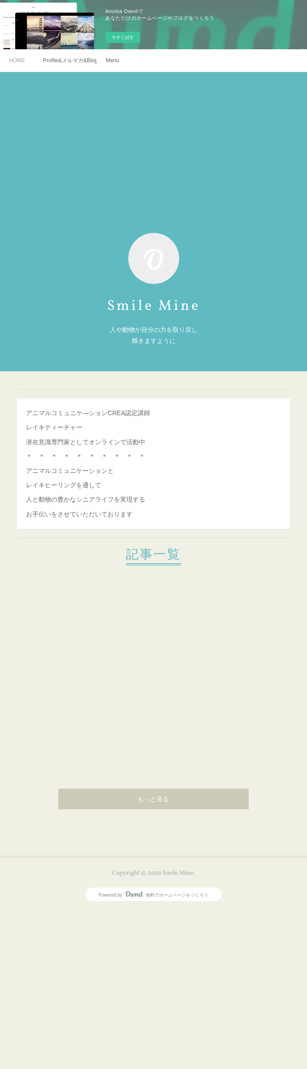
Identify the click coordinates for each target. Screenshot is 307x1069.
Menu (112, 60)
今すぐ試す (123, 37)
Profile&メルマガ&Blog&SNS (70, 60)
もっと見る (153, 799)
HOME (17, 60)
